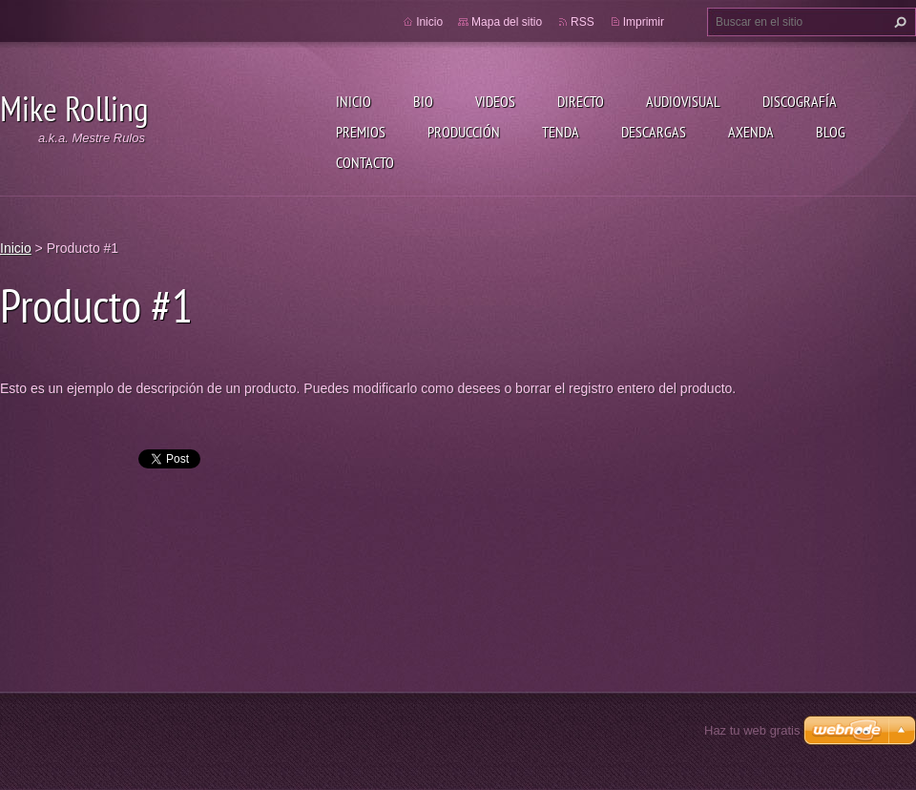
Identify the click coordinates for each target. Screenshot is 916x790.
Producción (463, 131)
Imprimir (643, 22)
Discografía (799, 101)
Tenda (560, 131)
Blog (830, 131)
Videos (495, 101)
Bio (423, 101)
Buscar (898, 22)
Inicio (353, 101)
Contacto (365, 162)
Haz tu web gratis (752, 730)
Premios (360, 131)
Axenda (751, 131)
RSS (582, 22)
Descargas (653, 131)
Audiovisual (683, 101)
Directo (580, 101)
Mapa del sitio (506, 22)
